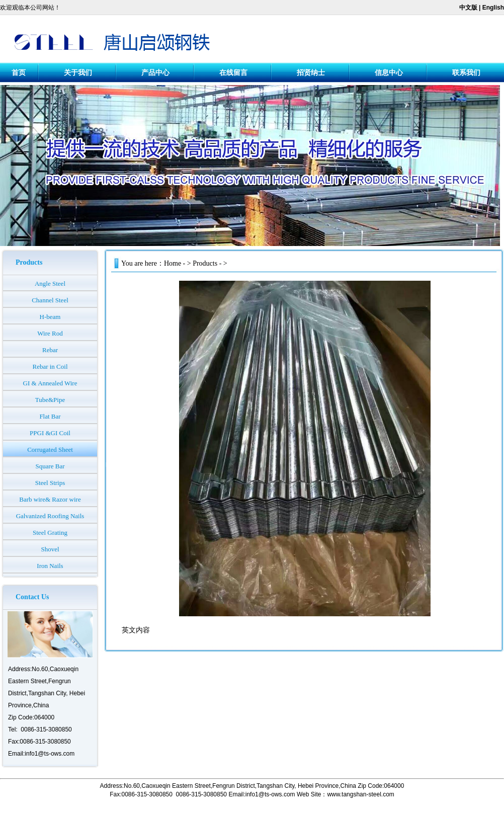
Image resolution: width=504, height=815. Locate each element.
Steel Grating (50, 532)
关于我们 (78, 72)
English (493, 7)
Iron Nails (50, 565)
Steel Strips (50, 482)
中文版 (468, 7)
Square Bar (49, 466)
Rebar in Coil (49, 366)
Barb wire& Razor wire (49, 499)
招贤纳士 (311, 72)
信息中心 (389, 72)
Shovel (50, 549)
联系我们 (466, 72)
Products (205, 263)
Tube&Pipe (50, 399)
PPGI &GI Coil (50, 433)
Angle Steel (50, 283)
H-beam (50, 316)
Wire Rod (49, 333)
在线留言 (233, 72)
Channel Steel (50, 300)
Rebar (50, 350)
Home (172, 263)
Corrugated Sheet (50, 449)
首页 (19, 72)
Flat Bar (49, 416)
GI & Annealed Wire (50, 383)
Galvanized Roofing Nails (50, 516)
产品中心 (155, 72)
